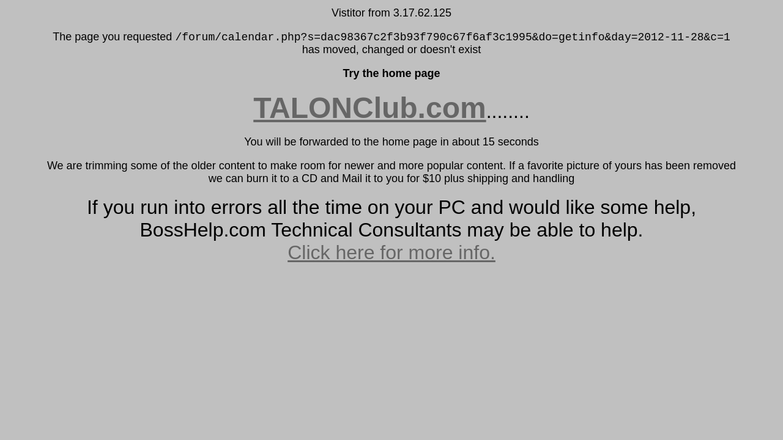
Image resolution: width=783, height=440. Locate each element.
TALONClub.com (369, 108)
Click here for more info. (391, 252)
